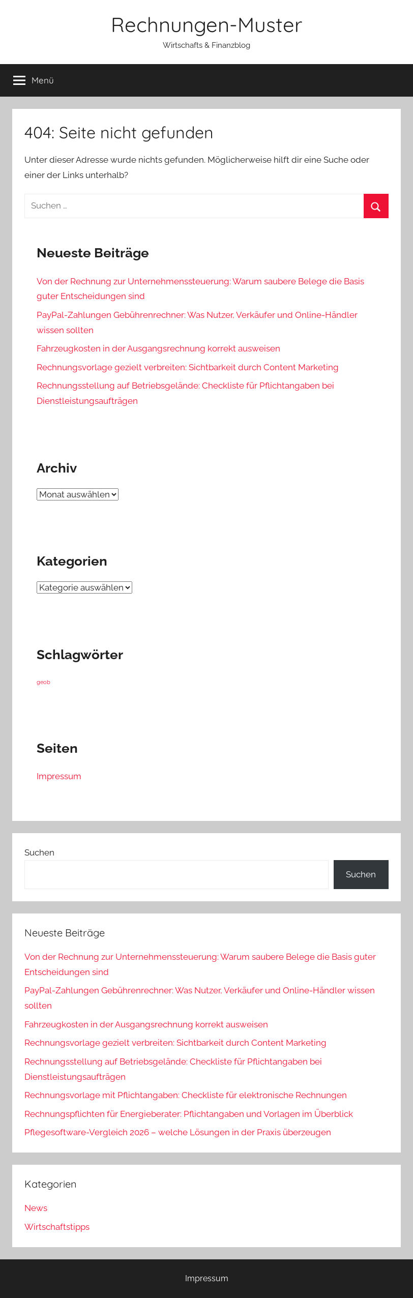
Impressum (59, 776)
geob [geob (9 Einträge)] (43, 682)
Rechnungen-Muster (206, 24)
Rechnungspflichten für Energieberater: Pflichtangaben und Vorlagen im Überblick (188, 1114)
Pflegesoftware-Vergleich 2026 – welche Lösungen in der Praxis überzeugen (177, 1132)
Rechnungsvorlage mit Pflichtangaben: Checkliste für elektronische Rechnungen (185, 1095)
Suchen (39, 852)
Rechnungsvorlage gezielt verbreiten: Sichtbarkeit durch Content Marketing (188, 367)
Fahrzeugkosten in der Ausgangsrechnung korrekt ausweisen (158, 348)
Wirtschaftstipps (57, 1227)
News (35, 1208)
